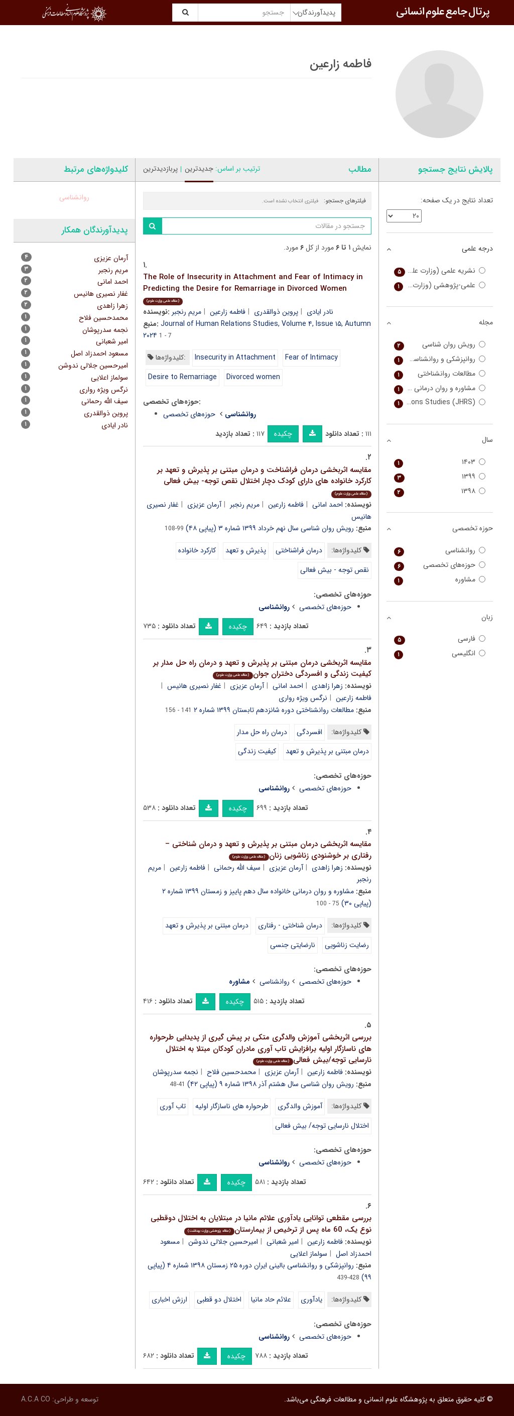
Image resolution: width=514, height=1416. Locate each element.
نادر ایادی (320, 311)
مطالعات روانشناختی (440, 374)
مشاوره (440, 579)
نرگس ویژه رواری (303, 697)
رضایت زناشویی (347, 945)
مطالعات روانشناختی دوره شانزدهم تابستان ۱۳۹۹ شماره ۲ (274, 710)
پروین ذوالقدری (276, 311)
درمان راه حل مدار (262, 732)
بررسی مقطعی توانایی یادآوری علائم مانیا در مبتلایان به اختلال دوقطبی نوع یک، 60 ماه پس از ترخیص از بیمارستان (261, 1224)
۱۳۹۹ (440, 477)
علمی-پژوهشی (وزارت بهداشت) (440, 285)
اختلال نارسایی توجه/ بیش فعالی (322, 1125)
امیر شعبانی (283, 1241)
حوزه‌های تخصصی (189, 414)
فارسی (440, 639)
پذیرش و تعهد (245, 550)
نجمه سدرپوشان (175, 1072)
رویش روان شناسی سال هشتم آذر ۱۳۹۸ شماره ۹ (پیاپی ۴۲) (270, 1084)
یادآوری (311, 1299)
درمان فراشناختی (299, 550)
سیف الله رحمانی (237, 867)
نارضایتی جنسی (292, 945)
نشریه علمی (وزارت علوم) (440, 271)
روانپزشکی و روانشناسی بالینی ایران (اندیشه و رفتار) (440, 359)
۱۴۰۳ (440, 462)
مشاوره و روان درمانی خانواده (440, 388)
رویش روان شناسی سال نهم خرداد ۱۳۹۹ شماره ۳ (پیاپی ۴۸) (270, 528)
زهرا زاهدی (327, 685)
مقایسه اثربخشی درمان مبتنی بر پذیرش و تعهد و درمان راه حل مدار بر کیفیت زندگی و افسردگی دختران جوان (262, 668)
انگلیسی (440, 653)
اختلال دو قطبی (219, 1299)
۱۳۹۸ (440, 491)
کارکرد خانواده (197, 550)
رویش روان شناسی (440, 344)
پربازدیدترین (160, 168)
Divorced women (253, 377)
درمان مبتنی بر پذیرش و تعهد (327, 751)
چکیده (283, 433)
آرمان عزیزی (204, 504)
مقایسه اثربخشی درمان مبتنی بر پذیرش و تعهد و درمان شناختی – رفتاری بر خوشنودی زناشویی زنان (268, 850)
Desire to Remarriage (182, 377)
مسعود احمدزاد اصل (99, 353)
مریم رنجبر (186, 311)
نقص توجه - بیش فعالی (334, 569)
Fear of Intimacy (311, 357)
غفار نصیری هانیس (194, 685)
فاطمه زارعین (227, 311)
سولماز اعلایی (308, 1253)
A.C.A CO (35, 1399)
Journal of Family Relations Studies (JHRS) (440, 402)
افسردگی (309, 732)
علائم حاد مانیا (271, 1299)
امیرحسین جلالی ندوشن (223, 1241)
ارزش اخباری (169, 1299)
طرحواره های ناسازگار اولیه (231, 1106)
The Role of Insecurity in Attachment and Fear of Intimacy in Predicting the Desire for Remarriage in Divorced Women (253, 288)
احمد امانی (327, 504)
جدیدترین (199, 168)
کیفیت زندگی (257, 751)
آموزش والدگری (300, 1106)
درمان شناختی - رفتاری (290, 925)
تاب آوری (173, 1106)
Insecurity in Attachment (235, 357)
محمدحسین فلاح (231, 1072)
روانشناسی (275, 981)
